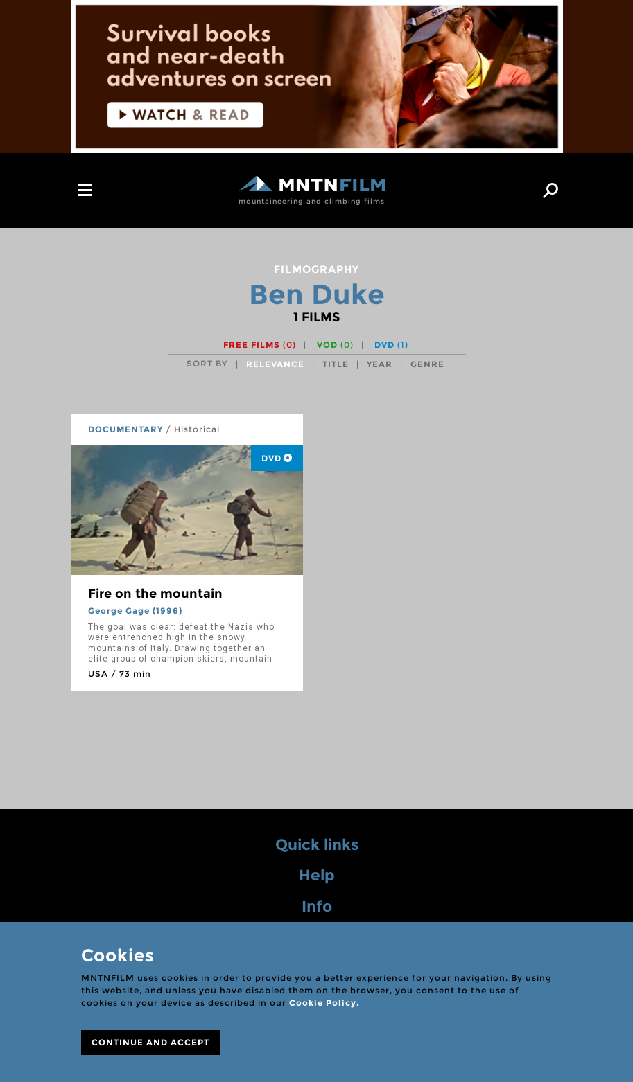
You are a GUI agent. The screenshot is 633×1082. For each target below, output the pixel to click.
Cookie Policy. (324, 1002)
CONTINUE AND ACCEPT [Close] (150, 1042)
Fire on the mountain (155, 593)
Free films (259, 344)
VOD (335, 344)
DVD (391, 344)
